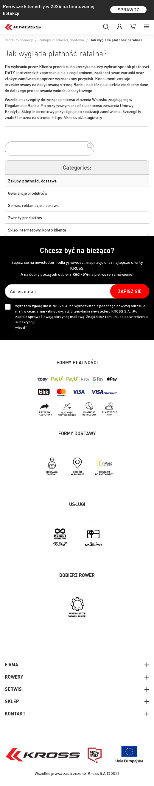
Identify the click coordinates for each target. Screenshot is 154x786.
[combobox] (49, 148)
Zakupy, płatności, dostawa (61, 40)
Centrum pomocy (19, 40)
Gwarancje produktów (27, 193)
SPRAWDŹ (128, 9)
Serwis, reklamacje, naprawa (33, 205)
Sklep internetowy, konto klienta (37, 229)
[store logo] (23, 27)
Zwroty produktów (25, 217)
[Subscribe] (129, 291)
